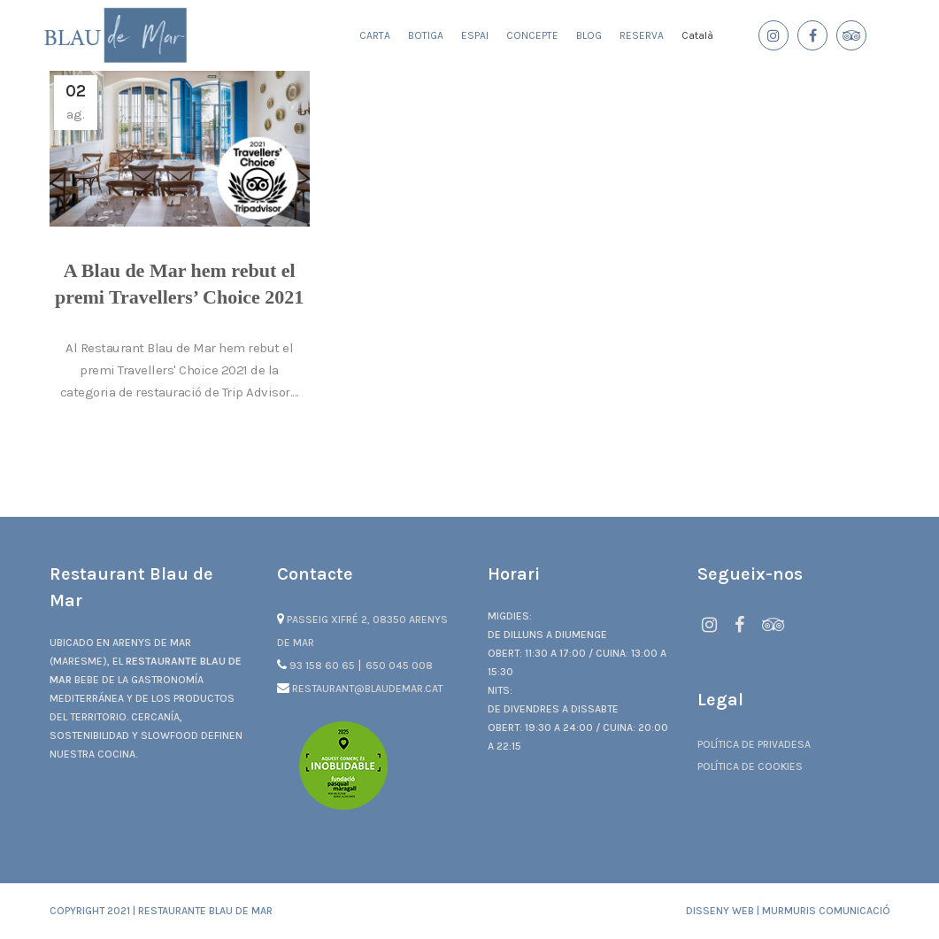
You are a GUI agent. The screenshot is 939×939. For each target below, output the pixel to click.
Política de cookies (750, 766)
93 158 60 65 (317, 665)
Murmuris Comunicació (826, 910)
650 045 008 (399, 665)
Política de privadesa (754, 744)
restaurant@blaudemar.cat (360, 688)
